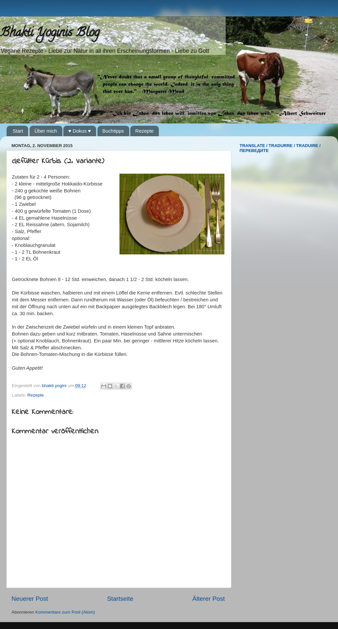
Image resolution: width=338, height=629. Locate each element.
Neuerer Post (29, 598)
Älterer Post (208, 598)
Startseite (120, 598)
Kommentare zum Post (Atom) (65, 612)
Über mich (45, 131)
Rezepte (144, 131)
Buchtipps (113, 131)
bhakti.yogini (55, 385)
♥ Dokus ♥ (79, 131)
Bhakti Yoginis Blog (49, 33)
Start (18, 131)
